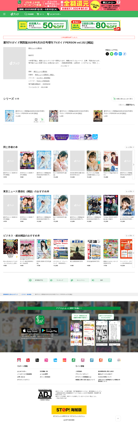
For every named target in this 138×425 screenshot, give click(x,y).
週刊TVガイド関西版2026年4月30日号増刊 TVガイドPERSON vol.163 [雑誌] (118, 112)
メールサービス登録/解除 (24, 374)
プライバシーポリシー (81, 374)
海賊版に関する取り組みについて (85, 379)
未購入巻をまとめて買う (124, 99)
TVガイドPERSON (43, 81)
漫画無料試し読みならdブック (10, 294)
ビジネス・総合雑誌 (43, 78)
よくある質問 (44, 374)
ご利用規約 (78, 371)
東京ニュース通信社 (35, 48)
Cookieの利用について (104, 377)
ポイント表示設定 (45, 377)
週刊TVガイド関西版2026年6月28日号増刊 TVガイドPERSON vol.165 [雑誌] (29, 112)
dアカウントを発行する (61, 416)
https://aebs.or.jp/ (62, 398)
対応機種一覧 (44, 371)
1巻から (122, 105)
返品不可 (31, 55)
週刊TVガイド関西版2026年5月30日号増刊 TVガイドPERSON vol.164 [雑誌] (74, 112)
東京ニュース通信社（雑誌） (45, 75)
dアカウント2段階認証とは (83, 377)
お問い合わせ (21, 377)
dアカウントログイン (23, 379)
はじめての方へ (21, 371)
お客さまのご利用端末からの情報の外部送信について (109, 380)
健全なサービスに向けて (105, 374)
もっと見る (129, 147)
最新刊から (130, 105)
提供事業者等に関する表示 (106, 371)
